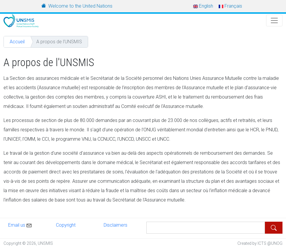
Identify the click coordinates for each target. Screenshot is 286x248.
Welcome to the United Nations (80, 6)
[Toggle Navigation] (274, 20)
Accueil (17, 41)
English (203, 6)
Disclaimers (115, 225)
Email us (20, 224)
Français (230, 6)
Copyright (66, 225)
